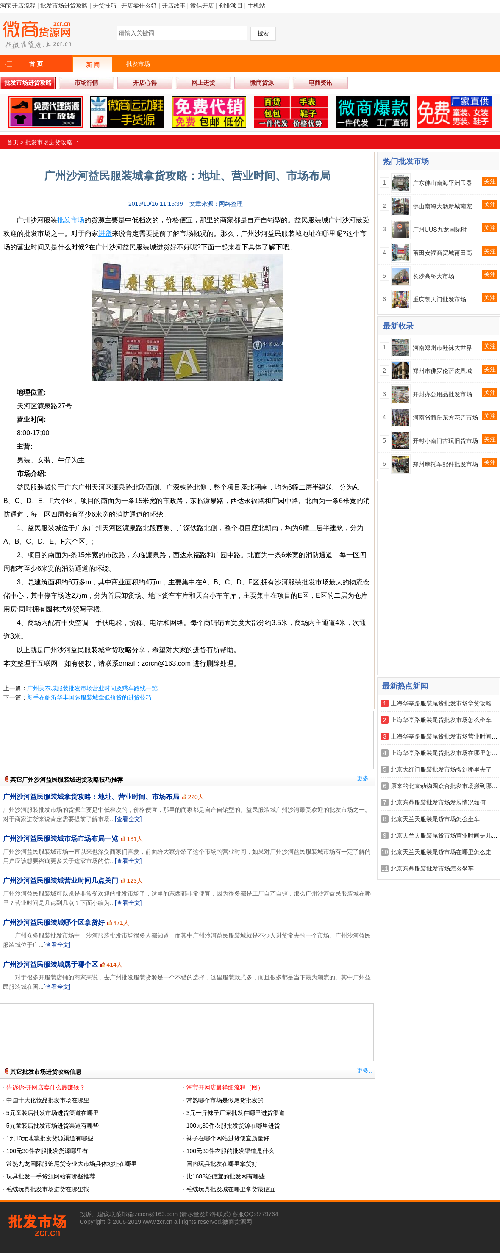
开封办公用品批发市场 (442, 394)
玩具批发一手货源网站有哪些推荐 (50, 1176)
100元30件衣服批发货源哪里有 (47, 1151)
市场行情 (86, 82)
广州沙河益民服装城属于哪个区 (50, 964)
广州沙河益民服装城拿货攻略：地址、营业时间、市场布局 (91, 796)
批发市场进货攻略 (64, 5)
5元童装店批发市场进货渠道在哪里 (52, 1112)
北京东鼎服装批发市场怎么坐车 (432, 868)
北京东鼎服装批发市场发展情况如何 (438, 802)
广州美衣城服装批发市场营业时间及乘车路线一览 (92, 688)
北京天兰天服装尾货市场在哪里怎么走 (441, 852)
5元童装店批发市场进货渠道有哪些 (52, 1125)
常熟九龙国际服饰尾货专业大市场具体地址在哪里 (71, 1163)
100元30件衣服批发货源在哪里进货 (233, 1125)
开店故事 (174, 5)
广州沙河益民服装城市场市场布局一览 (60, 838)
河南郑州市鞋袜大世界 (442, 347)
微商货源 (262, 82)
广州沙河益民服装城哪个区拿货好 (54, 922)
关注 (490, 181)
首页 (13, 142)
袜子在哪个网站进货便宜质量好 (227, 1138)
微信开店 (202, 5)
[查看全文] (128, 819)
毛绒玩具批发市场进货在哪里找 (47, 1189)
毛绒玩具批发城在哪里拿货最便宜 (230, 1189)
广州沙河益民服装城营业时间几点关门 (60, 880)
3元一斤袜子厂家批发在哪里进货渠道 (235, 1112)
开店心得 (145, 82)
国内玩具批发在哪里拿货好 (222, 1163)
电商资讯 (320, 82)
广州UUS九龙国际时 (440, 229)
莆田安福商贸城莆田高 (442, 252)
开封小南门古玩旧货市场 (445, 440)
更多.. (364, 778)
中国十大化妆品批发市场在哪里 (47, 1100)
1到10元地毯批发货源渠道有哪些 (49, 1138)
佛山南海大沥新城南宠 (442, 206)
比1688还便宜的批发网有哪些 (225, 1176)
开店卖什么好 (139, 5)
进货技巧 (105, 5)
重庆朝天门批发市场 (439, 299)
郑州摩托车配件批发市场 (445, 464)
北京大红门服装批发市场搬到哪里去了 (441, 769)
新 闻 (93, 64)
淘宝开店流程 (18, 5)
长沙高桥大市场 (433, 276)
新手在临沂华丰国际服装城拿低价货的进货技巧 (89, 697)
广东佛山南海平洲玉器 (442, 183)
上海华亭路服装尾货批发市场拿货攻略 (441, 703)
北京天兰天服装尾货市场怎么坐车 (435, 819)
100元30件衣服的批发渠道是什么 (230, 1151)
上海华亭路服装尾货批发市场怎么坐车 (441, 719)
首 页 (36, 64)
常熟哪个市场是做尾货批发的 (225, 1100)
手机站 (256, 5)
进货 (105, 233)
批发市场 (138, 64)
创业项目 (231, 5)
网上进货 (203, 82)
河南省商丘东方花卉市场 (445, 417)
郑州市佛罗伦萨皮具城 (442, 371)
